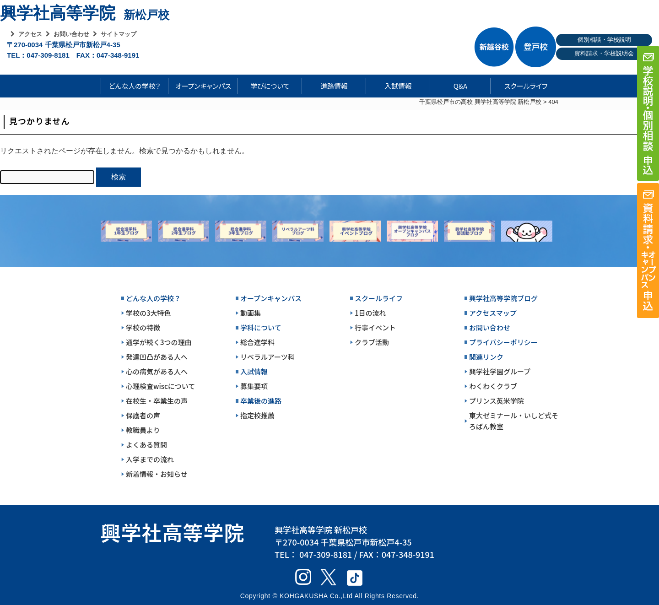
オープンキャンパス (203, 86)
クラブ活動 (372, 342)
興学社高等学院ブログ (503, 298)
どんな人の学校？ (135, 86)
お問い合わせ (71, 34)
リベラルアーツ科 (267, 357)
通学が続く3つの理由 (159, 342)
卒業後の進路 (260, 400)
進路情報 (334, 86)
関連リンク (486, 357)
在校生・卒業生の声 (157, 400)
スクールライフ (519, 86)
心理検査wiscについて (160, 386)
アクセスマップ (493, 313)
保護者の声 (143, 415)
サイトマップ (118, 34)
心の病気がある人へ (157, 371)
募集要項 (254, 386)
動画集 (250, 313)
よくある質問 (146, 444)
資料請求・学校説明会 (604, 53)
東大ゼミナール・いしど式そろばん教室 (513, 421)
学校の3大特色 (148, 313)
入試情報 (398, 86)
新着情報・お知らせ (157, 474)
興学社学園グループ (499, 371)
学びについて (270, 86)
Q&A (460, 86)
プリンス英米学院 (496, 400)
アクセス (30, 34)
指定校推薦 (257, 415)
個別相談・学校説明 (604, 39)
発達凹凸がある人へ (157, 357)
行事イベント (375, 327)
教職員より (143, 430)
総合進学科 (257, 342)
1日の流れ (370, 313)
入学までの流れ (150, 459)
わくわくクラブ (493, 386)
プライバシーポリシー (503, 342)
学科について (260, 327)
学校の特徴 (143, 327)
